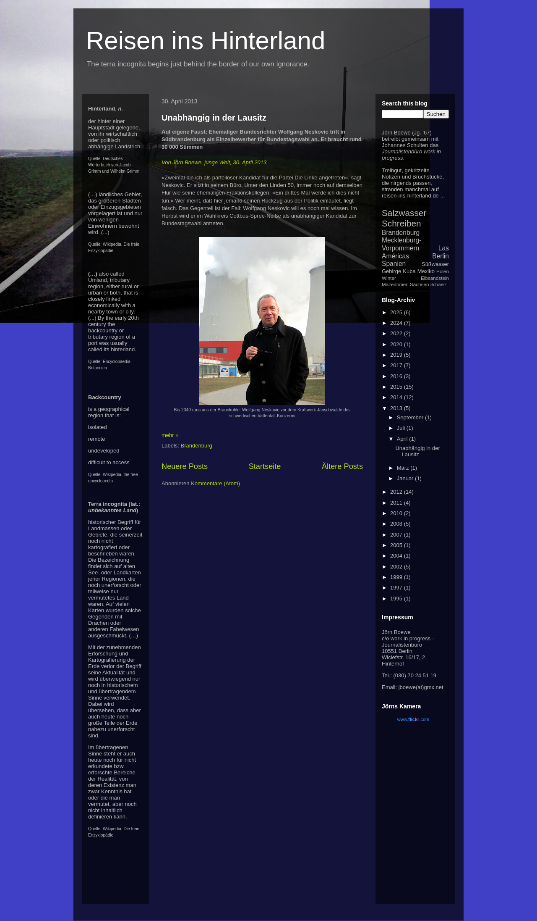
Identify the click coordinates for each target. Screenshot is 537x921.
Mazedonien (395, 284)
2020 (397, 344)
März (404, 468)
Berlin (440, 256)
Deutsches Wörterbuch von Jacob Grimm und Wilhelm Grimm (113, 165)
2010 (397, 513)
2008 (397, 524)
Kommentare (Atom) (215, 483)
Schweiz (438, 284)
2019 (397, 355)
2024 (397, 323)
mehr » (170, 435)
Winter (389, 278)
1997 (397, 587)
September (411, 417)
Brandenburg (196, 445)
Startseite (265, 466)
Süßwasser (435, 264)
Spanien (394, 263)
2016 (397, 376)
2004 (397, 556)
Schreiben (401, 223)
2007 (397, 535)
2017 (397, 365)
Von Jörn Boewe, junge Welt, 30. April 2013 (214, 162)
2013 (397, 408)
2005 (397, 545)
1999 (397, 577)
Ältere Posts (342, 466)
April (403, 439)
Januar (406, 478)
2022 (397, 333)
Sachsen (419, 284)
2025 (397, 312)
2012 (397, 492)
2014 (397, 397)
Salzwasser (404, 213)
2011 (397, 503)
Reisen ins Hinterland (205, 40)
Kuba (409, 271)
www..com (413, 719)
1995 (397, 598)
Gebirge (391, 271)
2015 (397, 387)
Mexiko (426, 271)
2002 (397, 566)
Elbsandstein (435, 278)
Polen (442, 271)
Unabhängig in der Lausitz (214, 117)
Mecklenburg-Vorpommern (401, 244)
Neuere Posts (185, 466)
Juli (402, 428)
